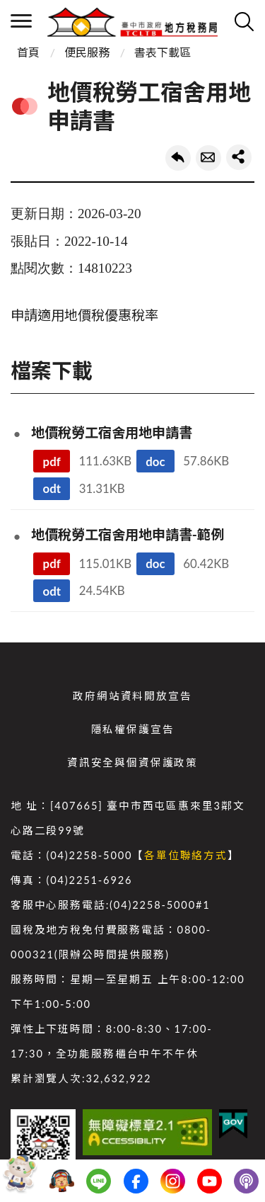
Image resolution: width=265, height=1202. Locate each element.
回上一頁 (178, 158)
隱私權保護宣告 (133, 729)
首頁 (28, 52)
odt (52, 488)
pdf (52, 461)
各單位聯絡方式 (186, 855)
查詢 (244, 21)
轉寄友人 (208, 158)
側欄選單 (21, 21)
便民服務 (87, 52)
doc (155, 461)
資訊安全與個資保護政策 (132, 762)
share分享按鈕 (239, 157)
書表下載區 (162, 52)
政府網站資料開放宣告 (132, 696)
